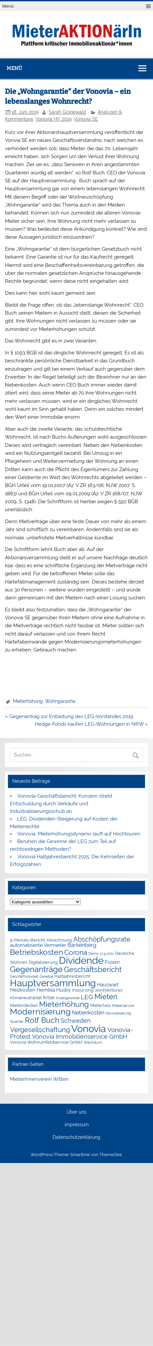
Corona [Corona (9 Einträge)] (75, 952)
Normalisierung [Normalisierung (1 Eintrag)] (118, 1013)
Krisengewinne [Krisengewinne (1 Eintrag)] (67, 998)
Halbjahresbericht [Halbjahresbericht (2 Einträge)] (72, 976)
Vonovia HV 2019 (53, 119)
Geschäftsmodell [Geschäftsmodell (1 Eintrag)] (24, 976)
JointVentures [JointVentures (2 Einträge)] (109, 990)
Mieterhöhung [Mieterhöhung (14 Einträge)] (64, 1004)
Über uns (76, 1112)
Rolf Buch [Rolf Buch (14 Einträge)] (42, 1019)
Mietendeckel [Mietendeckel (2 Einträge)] (24, 1005)
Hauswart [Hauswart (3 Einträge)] (108, 985)
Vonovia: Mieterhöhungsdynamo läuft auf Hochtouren (79, 834)
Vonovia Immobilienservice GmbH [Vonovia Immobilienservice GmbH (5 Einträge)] (79, 1036)
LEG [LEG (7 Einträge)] (87, 997)
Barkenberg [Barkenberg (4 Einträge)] (82, 945)
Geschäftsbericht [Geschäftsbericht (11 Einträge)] (93, 969)
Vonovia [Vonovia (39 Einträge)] (88, 1028)
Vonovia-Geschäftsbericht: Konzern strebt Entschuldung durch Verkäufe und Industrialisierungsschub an (61, 803)
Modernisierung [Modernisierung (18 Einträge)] (40, 1011)
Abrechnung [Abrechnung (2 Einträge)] (59, 940)
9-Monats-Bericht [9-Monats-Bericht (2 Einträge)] (27, 940)
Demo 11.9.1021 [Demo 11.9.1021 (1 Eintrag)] (101, 953)
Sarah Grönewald (67, 112)
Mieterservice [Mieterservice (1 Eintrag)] (123, 1006)
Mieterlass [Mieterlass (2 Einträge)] (100, 1005)
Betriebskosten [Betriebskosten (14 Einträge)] (36, 952)
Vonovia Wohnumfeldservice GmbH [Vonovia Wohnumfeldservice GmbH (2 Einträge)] (46, 1042)
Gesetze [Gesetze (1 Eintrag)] (46, 976)
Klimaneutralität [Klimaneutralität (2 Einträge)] (26, 997)
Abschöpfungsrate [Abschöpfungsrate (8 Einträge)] (101, 939)
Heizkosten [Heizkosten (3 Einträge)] (22, 990)
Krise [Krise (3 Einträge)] (48, 998)
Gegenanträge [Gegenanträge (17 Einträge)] (36, 969)
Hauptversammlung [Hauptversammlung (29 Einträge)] (53, 983)
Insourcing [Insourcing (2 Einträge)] (82, 990)
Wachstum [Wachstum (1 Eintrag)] (93, 1042)
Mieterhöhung (28, 701)
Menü (8, 6)
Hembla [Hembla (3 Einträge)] (46, 990)
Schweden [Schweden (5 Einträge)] (76, 1020)
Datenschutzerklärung (76, 1137)
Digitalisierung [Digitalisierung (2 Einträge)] (43, 962)
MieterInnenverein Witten (39, 1079)
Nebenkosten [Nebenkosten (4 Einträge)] (88, 1012)
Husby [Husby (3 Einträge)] (63, 990)
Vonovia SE (86, 119)
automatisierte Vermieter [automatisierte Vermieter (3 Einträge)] (38, 945)
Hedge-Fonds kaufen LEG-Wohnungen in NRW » (91, 724)
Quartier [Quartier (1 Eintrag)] (17, 1021)
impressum (77, 1125)
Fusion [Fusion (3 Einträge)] (112, 962)
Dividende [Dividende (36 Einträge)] (81, 960)
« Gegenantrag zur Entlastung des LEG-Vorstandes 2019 (69, 716)
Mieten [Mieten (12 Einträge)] (106, 996)
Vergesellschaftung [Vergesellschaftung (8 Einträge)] (40, 1030)
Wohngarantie (60, 701)
